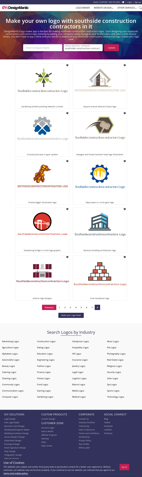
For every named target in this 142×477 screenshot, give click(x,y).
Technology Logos (115, 396)
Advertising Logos (10, 341)
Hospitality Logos (80, 347)
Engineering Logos (45, 359)
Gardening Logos (45, 396)
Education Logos (45, 353)
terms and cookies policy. (15, 473)
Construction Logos (46, 341)
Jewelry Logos (78, 365)
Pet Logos (111, 347)
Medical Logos (79, 396)
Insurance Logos (80, 359)
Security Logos (114, 372)
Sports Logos (113, 390)
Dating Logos (43, 347)
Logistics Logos (79, 378)
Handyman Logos (80, 341)
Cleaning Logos (9, 378)
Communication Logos (13, 390)
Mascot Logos (78, 384)
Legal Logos (77, 372)
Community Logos (11, 384)
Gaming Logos (44, 390)
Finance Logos (44, 372)
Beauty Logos (8, 365)
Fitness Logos (43, 378)
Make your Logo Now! (71, 315)
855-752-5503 (114, 2)
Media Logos (78, 390)
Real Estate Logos (115, 359)
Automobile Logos (10, 359)
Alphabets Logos (10, 353)
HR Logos (76, 353)
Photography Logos (116, 353)
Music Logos (113, 341)
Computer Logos (10, 396)
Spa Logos (112, 384)
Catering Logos (9, 372)
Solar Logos (112, 378)
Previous (49, 307)
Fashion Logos (44, 365)
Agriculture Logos (10, 347)
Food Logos (42, 384)
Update (111, 47)
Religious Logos (114, 365)
